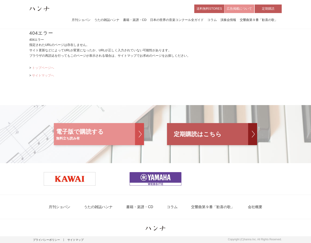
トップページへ (43, 68)
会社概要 (255, 207)
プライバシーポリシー (46, 239)
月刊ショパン (81, 20)
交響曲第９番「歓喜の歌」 (259, 20)
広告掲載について (239, 8)
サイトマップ (75, 239)
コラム (212, 20)
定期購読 (268, 8)
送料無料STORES (209, 8)
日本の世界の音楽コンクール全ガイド (177, 20)
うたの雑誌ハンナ (106, 20)
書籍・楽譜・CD (134, 20)
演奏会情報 (228, 20)
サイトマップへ (43, 75)
